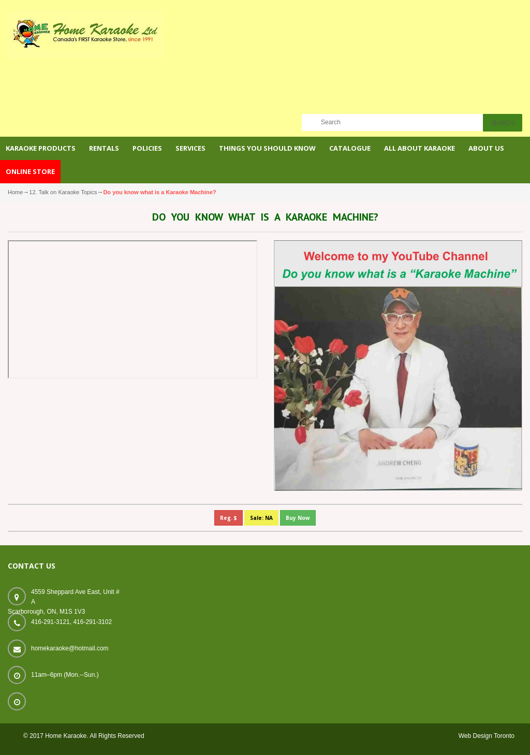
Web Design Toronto (486, 735)
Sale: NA (261, 517)
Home (15, 192)
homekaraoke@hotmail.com (70, 648)
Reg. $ (228, 517)
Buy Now (298, 517)
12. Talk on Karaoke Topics (63, 192)
